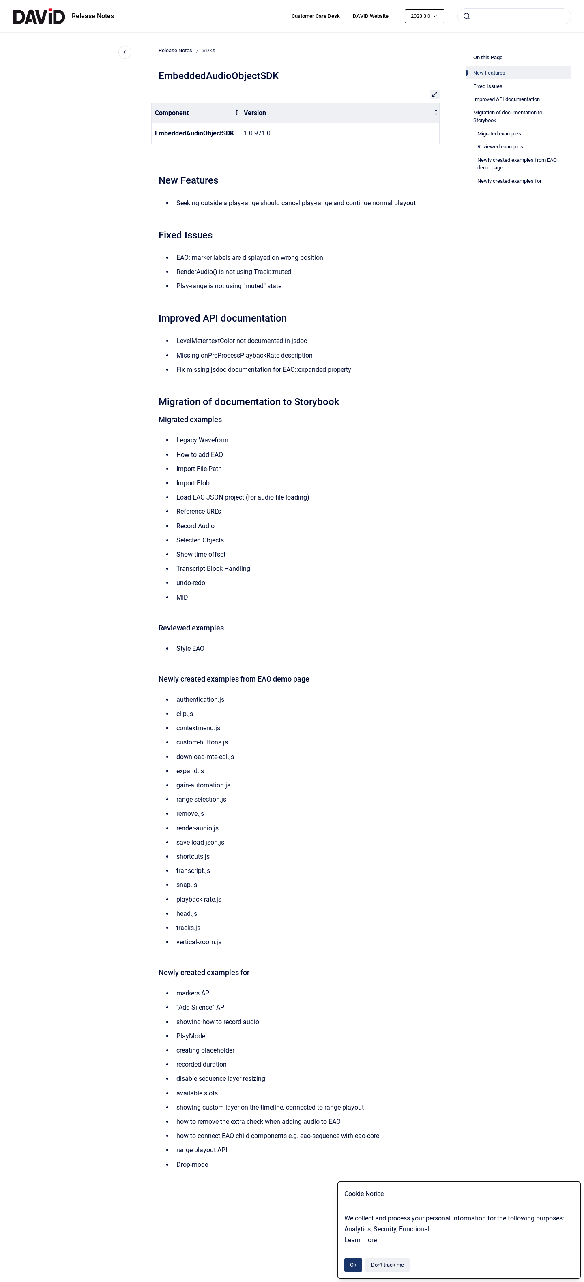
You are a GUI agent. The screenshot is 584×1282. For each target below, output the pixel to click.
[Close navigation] (124, 52)
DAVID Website (371, 16)
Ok (353, 1265)
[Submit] (466, 16)
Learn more (360, 1240)
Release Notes (93, 16)
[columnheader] (196, 113)
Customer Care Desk (316, 16)
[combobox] (514, 16)
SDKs (208, 50)
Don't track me (387, 1265)
